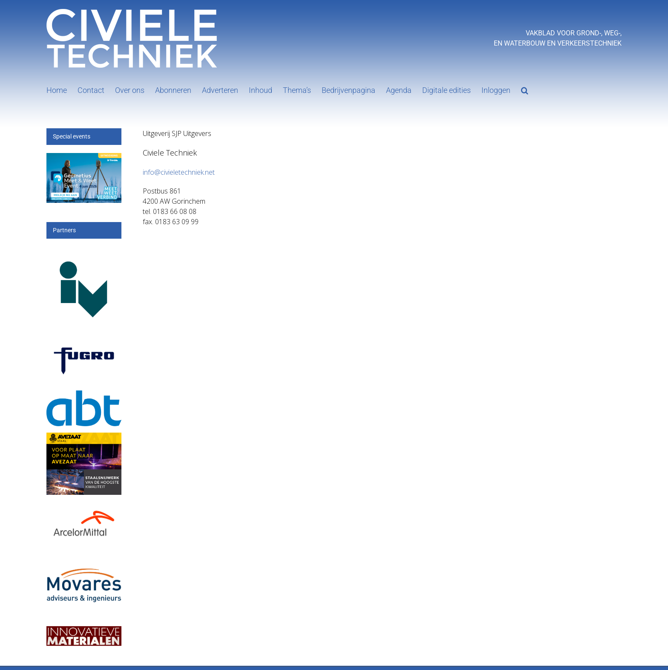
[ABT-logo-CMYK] (83, 395)
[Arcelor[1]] (83, 508)
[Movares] (83, 563)
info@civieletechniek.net (179, 172)
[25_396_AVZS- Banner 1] (83, 437)
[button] (524, 89)
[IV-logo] (83, 252)
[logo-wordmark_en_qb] (83, 345)
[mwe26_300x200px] (83, 158)
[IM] (83, 624)
